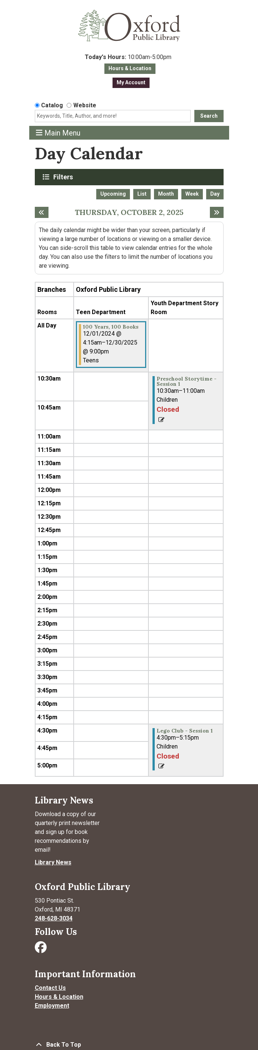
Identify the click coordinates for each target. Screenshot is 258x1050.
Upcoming (113, 194)
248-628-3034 (54, 918)
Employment (52, 1005)
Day (215, 194)
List (142, 194)
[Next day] (217, 212)
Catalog (52, 105)
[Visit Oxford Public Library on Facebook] (41, 949)
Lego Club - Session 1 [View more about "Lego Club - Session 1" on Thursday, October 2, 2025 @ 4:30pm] (185, 730)
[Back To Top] (129, 1045)
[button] (128, 57)
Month (166, 194)
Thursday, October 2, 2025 (129, 212)
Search (209, 116)
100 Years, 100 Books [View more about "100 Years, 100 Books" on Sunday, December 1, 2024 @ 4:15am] (110, 326)
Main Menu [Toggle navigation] (58, 132)
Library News (53, 862)
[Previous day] (41, 212)
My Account (131, 82)
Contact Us (50, 987)
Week (192, 194)
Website (84, 105)
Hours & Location (129, 68)
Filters (64, 177)
